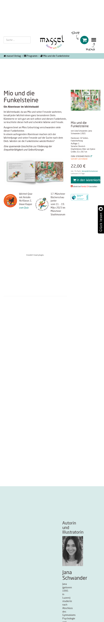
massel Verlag (12, 55)
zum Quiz (24, 207)
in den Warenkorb (86, 180)
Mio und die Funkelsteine (54, 55)
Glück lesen (101, 222)
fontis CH (85, 186)
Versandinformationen (90, 171)
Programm (30, 55)
